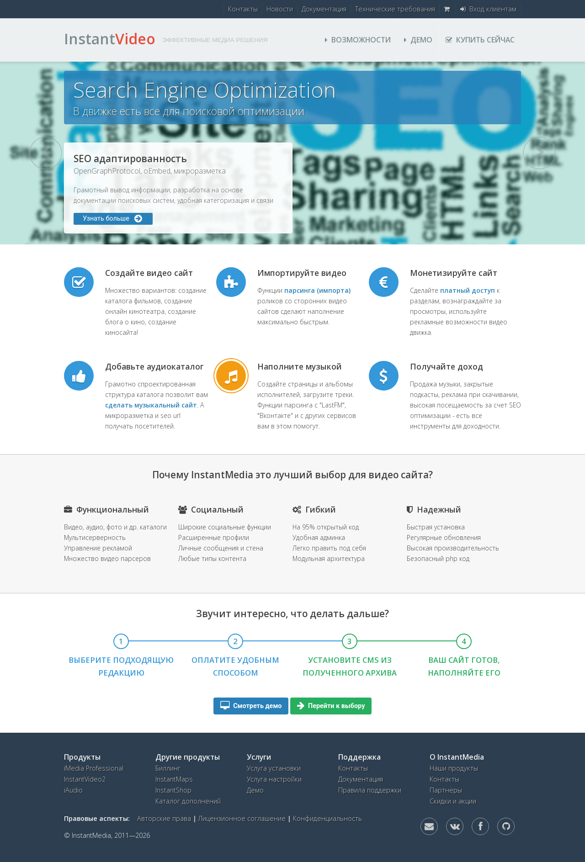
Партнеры (446, 790)
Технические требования (395, 9)
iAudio (73, 790)
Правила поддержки (369, 790)
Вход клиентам (488, 9)
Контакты (243, 9)
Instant (109, 38)
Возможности (358, 40)
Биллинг (168, 768)
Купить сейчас (480, 40)
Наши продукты (454, 768)
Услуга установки (274, 768)
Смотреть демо (251, 706)
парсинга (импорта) (317, 290)
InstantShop (173, 790)
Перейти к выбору (331, 706)
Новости (279, 9)
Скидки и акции (453, 801)
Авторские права (164, 818)
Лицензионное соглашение (242, 818)
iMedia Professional (93, 768)
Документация (324, 9)
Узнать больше (113, 218)
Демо (418, 40)
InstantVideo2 (85, 779)
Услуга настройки (274, 779)
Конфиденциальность (327, 818)
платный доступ (467, 290)
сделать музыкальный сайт (151, 405)
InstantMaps (174, 779)
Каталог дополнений (188, 801)
